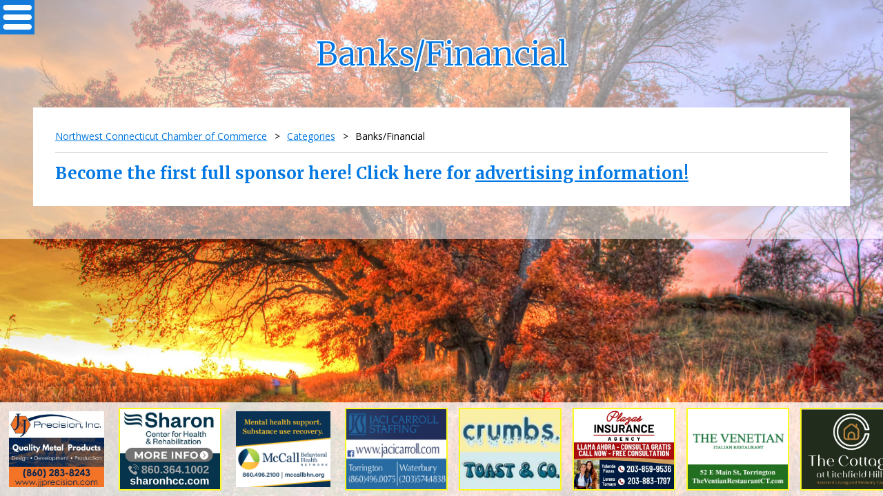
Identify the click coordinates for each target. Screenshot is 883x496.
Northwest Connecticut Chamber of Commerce (161, 136)
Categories (311, 136)
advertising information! (581, 173)
